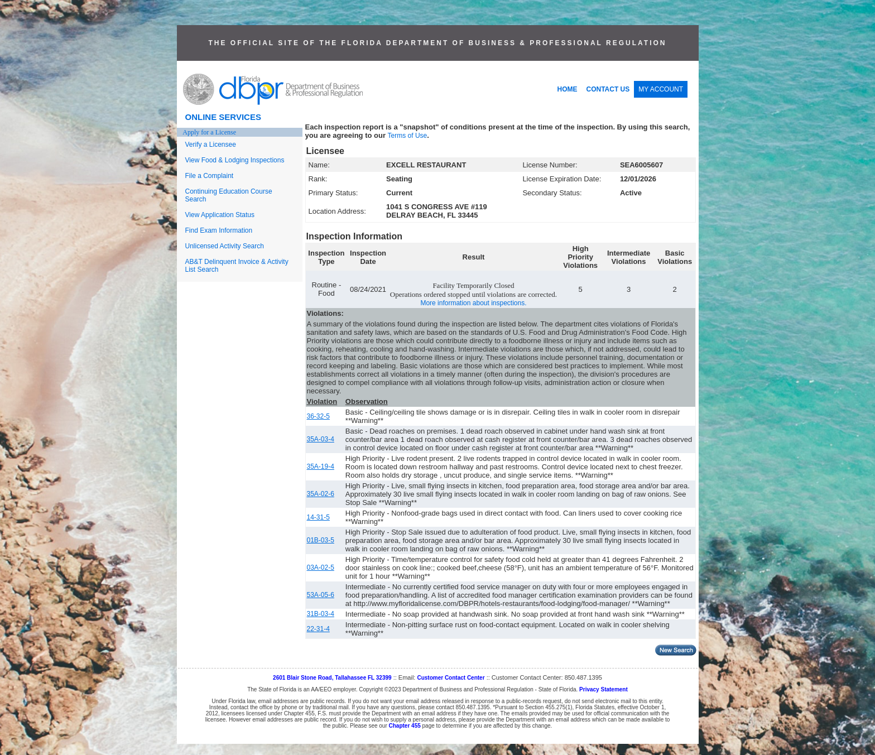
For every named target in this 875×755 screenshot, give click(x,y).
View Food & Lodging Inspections (235, 160)
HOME (567, 89)
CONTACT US (608, 89)
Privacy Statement (603, 689)
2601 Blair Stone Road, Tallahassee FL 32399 (332, 678)
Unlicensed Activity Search (224, 246)
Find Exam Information (219, 230)
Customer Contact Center (450, 678)
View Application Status (220, 215)
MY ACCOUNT (660, 89)
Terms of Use (407, 136)
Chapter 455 (405, 726)
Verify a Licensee (210, 144)
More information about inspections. (473, 303)
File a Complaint (209, 176)
